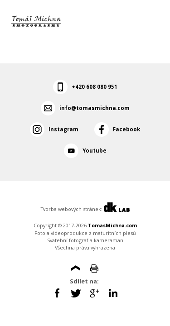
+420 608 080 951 (94, 86)
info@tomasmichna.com (94, 108)
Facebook (126, 129)
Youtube (95, 150)
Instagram (63, 129)
